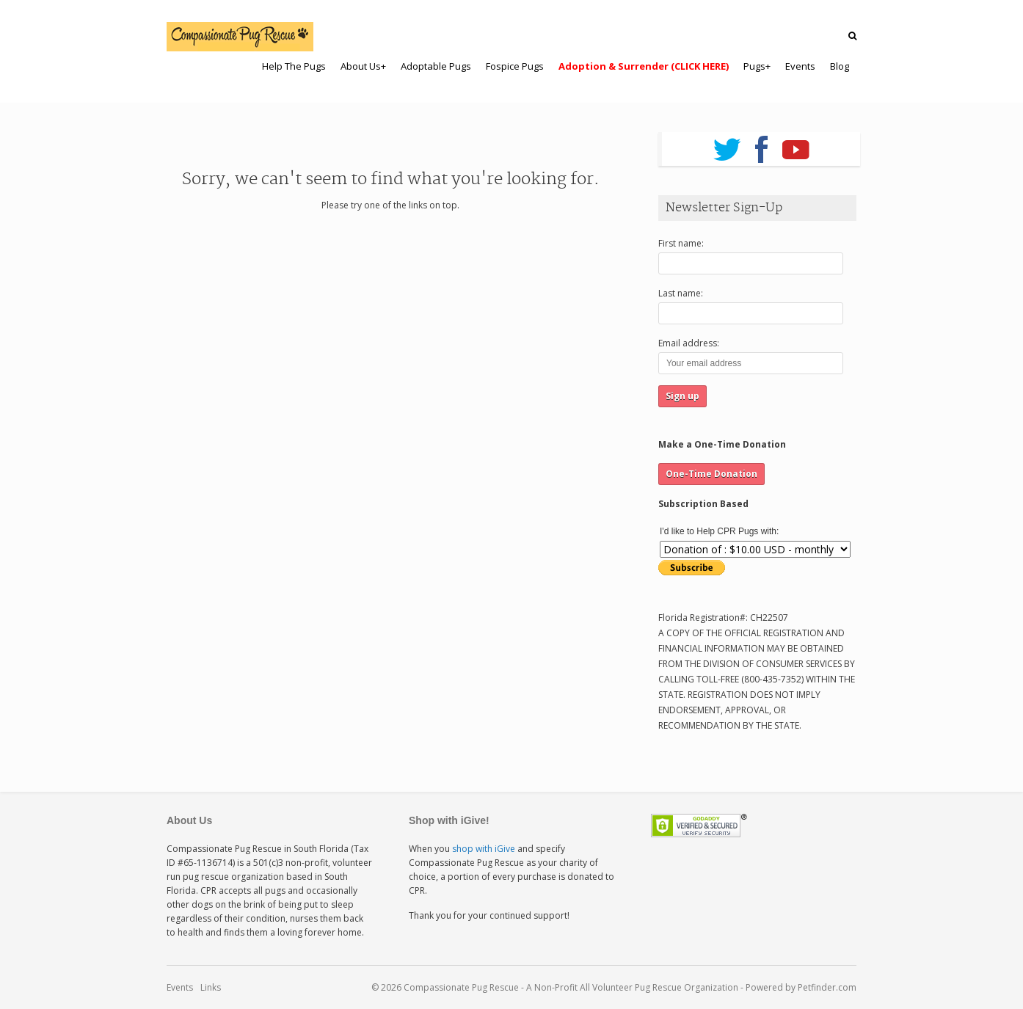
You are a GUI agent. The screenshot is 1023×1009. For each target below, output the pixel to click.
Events (180, 987)
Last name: (680, 293)
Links (210, 987)
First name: (681, 243)
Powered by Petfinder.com (801, 987)
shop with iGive (483, 848)
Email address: (688, 343)
